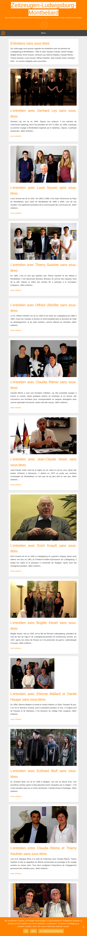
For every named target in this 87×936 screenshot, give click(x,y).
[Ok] (83, 926)
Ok (26, 931)
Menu (43, 33)
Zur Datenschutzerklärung (51, 931)
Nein (33, 931)
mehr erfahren (15, 136)
